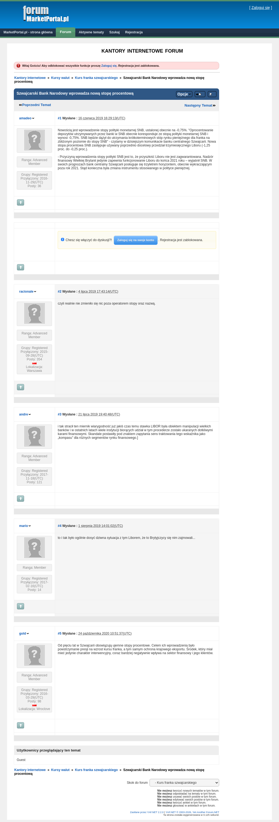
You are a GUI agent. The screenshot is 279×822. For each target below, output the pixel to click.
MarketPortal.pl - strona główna (28, 32)
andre (23, 414)
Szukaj (114, 32)
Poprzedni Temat (36, 105)
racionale (26, 291)
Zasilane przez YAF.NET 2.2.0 (147, 812)
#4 (59, 526)
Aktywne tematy (91, 32)
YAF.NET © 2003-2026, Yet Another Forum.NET (192, 812)
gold (22, 633)
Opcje (182, 94)
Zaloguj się (260, 7)
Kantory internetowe (30, 78)
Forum (65, 32)
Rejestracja (134, 32)
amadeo (25, 118)
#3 (59, 414)
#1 (59, 118)
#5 (59, 633)
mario (23, 526)
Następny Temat (198, 105)
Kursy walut (60, 78)
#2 (59, 291)
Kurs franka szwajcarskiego (96, 78)
